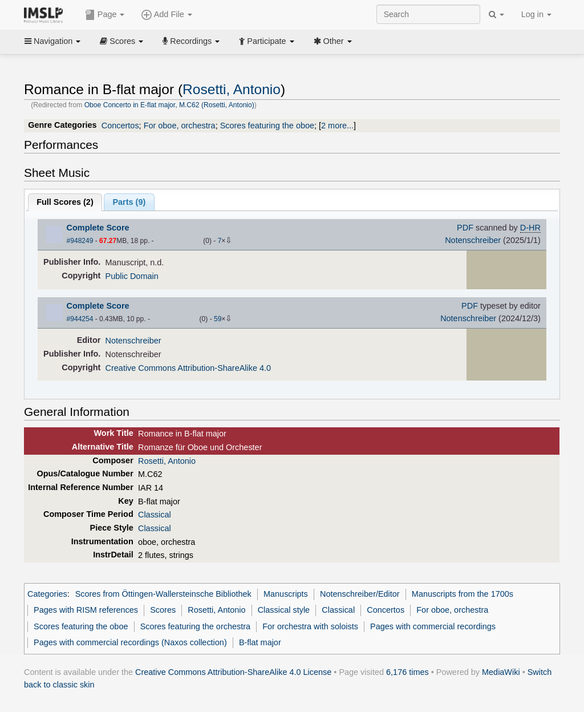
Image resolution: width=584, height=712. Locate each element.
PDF (465, 227)
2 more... (337, 125)
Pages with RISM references (86, 609)
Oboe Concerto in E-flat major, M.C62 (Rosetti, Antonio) (169, 105)
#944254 (80, 319)
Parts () (128, 202)
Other (333, 41)
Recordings (191, 41)
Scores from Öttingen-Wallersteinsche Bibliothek (163, 593)
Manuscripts (285, 593)
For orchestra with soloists (310, 626)
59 (217, 319)
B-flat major (260, 642)
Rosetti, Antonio (231, 89)
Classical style (284, 609)
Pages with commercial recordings (433, 626)
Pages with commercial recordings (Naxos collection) (130, 642)
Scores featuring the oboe (267, 125)
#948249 (80, 241)
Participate (266, 41)
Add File (166, 15)
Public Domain (132, 276)
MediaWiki (501, 672)
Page (105, 15)
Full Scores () (65, 202)
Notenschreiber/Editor (360, 593)
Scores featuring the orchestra (195, 626)
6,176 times (407, 672)
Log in (536, 14)
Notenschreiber (473, 240)
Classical (154, 514)
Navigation (52, 41)
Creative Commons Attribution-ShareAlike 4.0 (188, 368)
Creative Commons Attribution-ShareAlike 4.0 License (233, 672)
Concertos (120, 125)
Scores (121, 41)
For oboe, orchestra (180, 125)
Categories (47, 593)
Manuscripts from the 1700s (462, 593)
